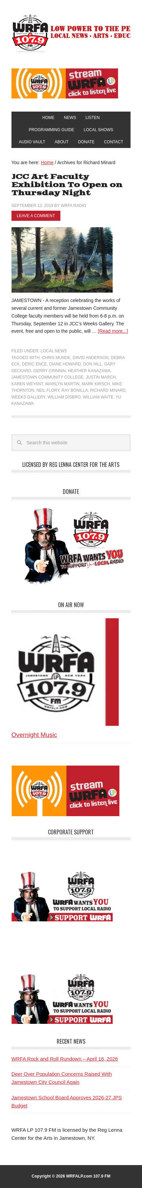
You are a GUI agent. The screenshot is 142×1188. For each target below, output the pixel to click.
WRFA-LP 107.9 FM (71, 33)
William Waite (98, 397)
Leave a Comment (36, 215)
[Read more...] (113, 331)
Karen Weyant (27, 384)
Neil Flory (47, 390)
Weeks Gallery (28, 397)
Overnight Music (34, 734)
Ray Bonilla (75, 390)
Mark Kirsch (96, 384)
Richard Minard (107, 390)
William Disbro (64, 397)
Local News (53, 351)
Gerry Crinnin (49, 370)
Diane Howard (65, 364)
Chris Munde (56, 357)
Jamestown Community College (47, 377)
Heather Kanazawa (89, 370)
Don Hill (92, 364)
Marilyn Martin (62, 384)
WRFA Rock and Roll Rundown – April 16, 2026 (64, 1059)
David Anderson (90, 357)
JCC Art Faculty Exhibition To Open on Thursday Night (66, 185)
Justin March (101, 377)
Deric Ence (34, 364)
